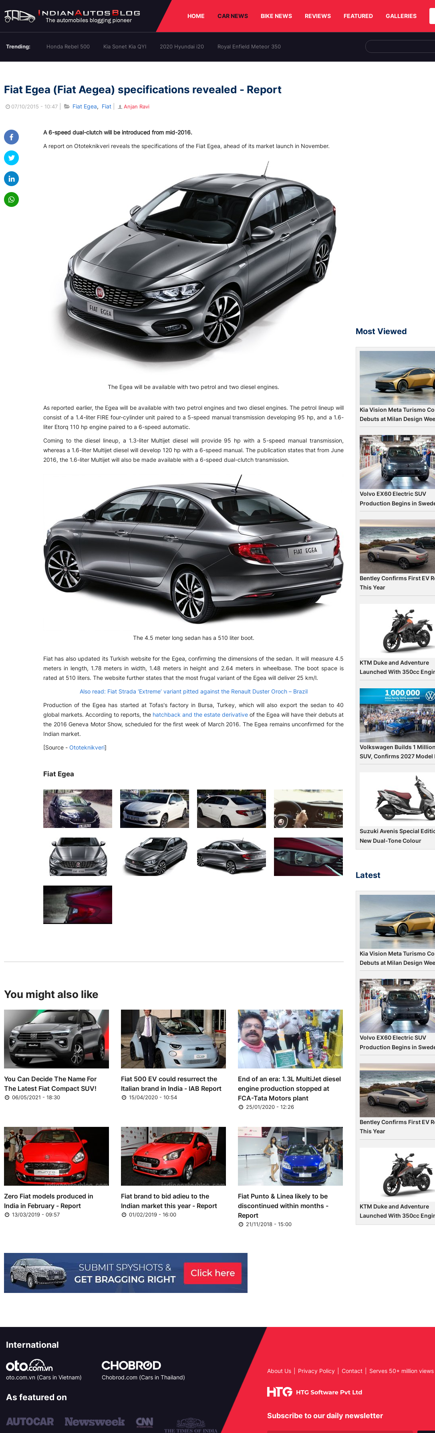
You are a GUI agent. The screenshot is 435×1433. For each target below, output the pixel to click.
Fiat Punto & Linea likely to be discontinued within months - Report (283, 1205)
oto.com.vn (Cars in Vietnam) (44, 1377)
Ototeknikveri (87, 747)
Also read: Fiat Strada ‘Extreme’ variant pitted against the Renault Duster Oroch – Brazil (194, 691)
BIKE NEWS (276, 15)
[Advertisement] (395, 198)
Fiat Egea (84, 106)
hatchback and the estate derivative (200, 714)
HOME (196, 15)
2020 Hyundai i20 (182, 46)
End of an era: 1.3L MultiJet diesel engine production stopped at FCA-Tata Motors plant (289, 1088)
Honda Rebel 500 (68, 46)
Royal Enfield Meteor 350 (249, 46)
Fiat (106, 106)
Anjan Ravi (133, 106)
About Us (279, 1370)
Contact (352, 1370)
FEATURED (358, 15)
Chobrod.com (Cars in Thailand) (143, 1377)
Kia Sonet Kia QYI (124, 46)
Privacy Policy (316, 1370)
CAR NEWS (233, 15)
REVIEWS (318, 15)
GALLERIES (401, 15)
